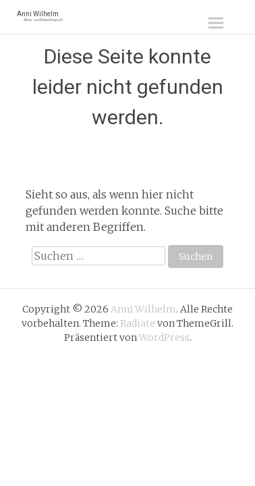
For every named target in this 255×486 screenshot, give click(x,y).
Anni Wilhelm (40, 16)
